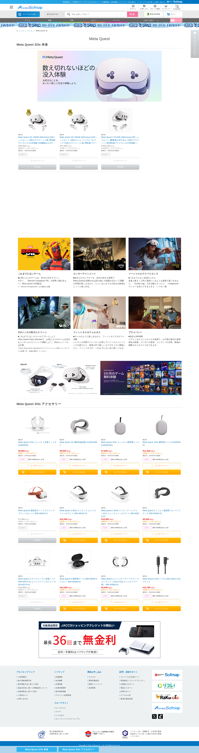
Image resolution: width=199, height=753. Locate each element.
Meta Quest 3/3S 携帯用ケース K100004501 (162, 443)
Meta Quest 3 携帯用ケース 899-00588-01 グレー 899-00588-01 (78, 580)
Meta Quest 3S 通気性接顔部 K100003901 (78, 443)
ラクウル (92, 677)
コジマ (58, 711)
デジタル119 (125, 695)
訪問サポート (126, 691)
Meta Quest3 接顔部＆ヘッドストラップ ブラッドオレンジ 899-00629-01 (36, 511)
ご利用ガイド (77, 2)
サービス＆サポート (92, 2)
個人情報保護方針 (25, 681)
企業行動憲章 (61, 688)
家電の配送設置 (127, 699)
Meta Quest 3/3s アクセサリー (78, 749)
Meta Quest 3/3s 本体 (36, 749)
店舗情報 (105, 2)
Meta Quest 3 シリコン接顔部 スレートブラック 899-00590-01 (161, 511)
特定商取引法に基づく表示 (28, 684)
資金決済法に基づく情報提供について (32, 688)
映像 (50, 20)
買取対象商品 (94, 681)
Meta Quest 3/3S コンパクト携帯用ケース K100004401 (120, 443)
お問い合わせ (160, 2)
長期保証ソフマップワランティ (133, 681)
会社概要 (59, 681)
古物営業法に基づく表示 (27, 691)
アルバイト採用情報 (63, 695)
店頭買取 (92, 688)
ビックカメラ (61, 708)
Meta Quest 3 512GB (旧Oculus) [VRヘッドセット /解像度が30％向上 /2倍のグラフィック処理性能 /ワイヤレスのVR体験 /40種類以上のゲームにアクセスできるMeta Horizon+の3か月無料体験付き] (120, 140)
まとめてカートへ (38, 466)
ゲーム (27, 20)
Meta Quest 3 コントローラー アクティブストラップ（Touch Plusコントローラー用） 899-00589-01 (120, 582)
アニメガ (116, 20)
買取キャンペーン (95, 684)
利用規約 (66, 2)
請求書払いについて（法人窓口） (124, 2)
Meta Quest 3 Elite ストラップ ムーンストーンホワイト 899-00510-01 (78, 511)
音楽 (72, 20)
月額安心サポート (127, 684)
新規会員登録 (153, 14)
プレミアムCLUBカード (130, 677)
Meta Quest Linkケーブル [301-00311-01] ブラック (161, 580)
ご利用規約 (22, 677)
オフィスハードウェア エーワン (68, 719)
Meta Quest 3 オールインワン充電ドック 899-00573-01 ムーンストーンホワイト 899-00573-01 (36, 582)
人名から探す (148, 20)
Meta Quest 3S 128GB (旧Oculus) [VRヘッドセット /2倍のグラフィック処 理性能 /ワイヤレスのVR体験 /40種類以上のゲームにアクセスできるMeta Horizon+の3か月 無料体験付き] (36, 140)
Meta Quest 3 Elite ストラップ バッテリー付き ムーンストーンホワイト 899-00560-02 (120, 513)
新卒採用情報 (61, 691)
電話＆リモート (127, 688)
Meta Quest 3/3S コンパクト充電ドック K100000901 (37, 443)
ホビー (93, 20)
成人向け (176, 20)
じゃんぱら (60, 715)
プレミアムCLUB (145, 2)
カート (171, 14)
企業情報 (59, 684)
